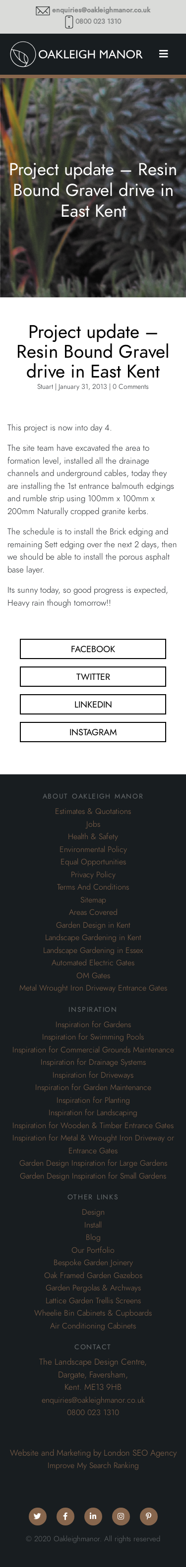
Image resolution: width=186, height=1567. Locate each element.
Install (93, 1225)
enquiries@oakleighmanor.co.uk (101, 10)
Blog (93, 1237)
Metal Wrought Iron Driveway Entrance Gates (93, 988)
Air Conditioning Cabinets (93, 1326)
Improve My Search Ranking (93, 1465)
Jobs (93, 824)
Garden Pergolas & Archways (93, 1287)
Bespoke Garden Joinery (93, 1262)
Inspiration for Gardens (93, 1024)
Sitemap (93, 900)
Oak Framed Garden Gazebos (93, 1275)
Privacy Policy (93, 874)
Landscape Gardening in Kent (93, 937)
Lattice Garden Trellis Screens (93, 1300)
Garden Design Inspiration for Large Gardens (93, 1163)
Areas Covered (93, 912)
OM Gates (93, 975)
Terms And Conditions (93, 887)
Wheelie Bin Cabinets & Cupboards (93, 1313)
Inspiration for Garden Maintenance (93, 1087)
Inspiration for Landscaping (93, 1112)
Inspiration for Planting (93, 1100)
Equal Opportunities (93, 861)
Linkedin (93, 704)
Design (93, 1212)
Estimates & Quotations (93, 811)
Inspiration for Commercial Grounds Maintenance (93, 1050)
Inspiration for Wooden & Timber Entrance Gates (93, 1125)
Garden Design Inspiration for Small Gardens (93, 1176)
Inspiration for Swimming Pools (93, 1037)
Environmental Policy (93, 849)
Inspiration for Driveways (93, 1075)
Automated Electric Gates (93, 962)
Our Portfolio (93, 1250)
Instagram (93, 732)
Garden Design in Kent (93, 925)
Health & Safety (93, 836)
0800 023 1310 (98, 21)
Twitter (93, 676)
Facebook (93, 649)
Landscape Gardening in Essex (93, 950)
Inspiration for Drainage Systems (93, 1062)
